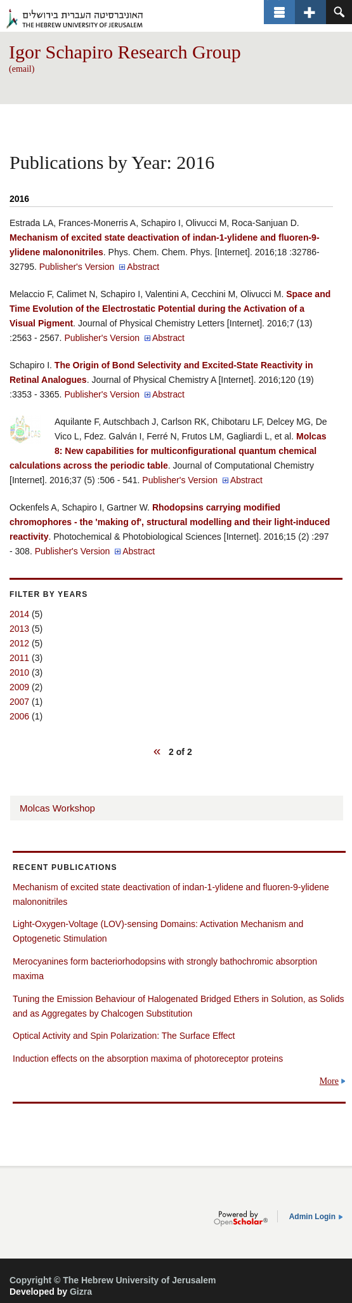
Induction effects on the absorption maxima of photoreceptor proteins (148, 1058)
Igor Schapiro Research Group (125, 51)
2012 (19, 643)
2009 (19, 687)
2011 (19, 658)
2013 (19, 629)
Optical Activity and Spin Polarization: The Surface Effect (124, 1036)
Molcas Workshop (57, 808)
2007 (19, 702)
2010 (19, 672)
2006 (19, 716)
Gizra (81, 1291)
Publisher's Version (77, 267)
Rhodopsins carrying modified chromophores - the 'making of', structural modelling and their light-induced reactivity (170, 522)
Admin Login (312, 1216)
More (329, 1081)
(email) (21, 69)
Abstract (143, 267)
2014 (19, 614)
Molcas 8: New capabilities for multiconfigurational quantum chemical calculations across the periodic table (168, 451)
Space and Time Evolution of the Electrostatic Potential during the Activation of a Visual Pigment (170, 308)
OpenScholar (241, 1218)
